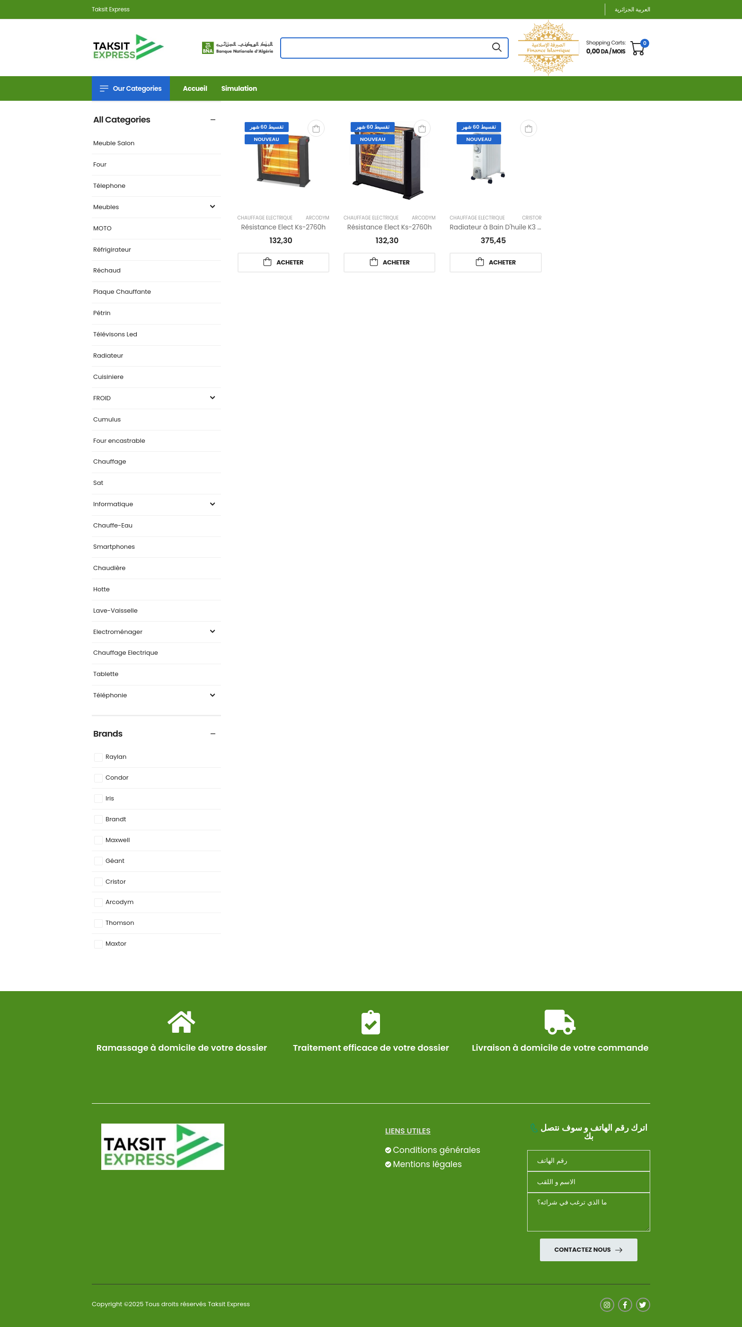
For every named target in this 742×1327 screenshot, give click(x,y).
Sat (98, 483)
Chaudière (109, 568)
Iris (110, 799)
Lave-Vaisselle (115, 611)
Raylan (116, 757)
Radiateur (108, 356)
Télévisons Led (115, 335)
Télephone (109, 186)
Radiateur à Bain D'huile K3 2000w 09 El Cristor (524, 227)
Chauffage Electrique (125, 653)
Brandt (116, 820)
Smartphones (114, 547)
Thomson (120, 923)
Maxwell (118, 840)
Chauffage (109, 462)
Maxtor (116, 944)
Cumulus (107, 420)
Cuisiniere (108, 377)
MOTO (102, 229)
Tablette (105, 674)
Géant (115, 861)
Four (99, 165)
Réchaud (107, 271)
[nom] (588, 1182)
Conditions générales (436, 1150)
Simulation (239, 88)
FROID (155, 399)
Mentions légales (427, 1164)
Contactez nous (583, 1249)
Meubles (155, 207)
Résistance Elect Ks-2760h (283, 227)
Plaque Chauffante (122, 292)
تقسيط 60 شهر (266, 127)
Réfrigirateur (112, 250)
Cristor (116, 882)
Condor (117, 778)
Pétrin (102, 313)
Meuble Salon (113, 144)
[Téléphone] (588, 1160)
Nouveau (266, 139)
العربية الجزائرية (632, 9)
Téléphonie (155, 696)
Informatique (155, 505)
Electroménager (155, 632)
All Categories (121, 119)
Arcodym (119, 902)
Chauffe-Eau (112, 526)
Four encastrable (119, 441)
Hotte (101, 590)
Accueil (195, 88)
